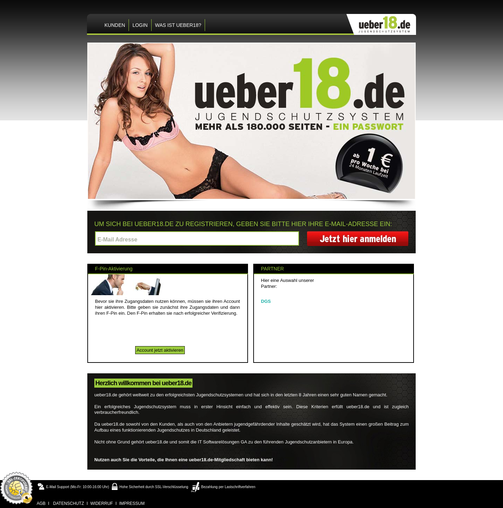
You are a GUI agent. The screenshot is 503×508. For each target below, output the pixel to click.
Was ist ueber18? (178, 25)
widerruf (101, 503)
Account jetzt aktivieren (160, 350)
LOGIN (140, 25)
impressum (132, 503)
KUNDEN (114, 25)
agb (41, 503)
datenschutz (68, 503)
